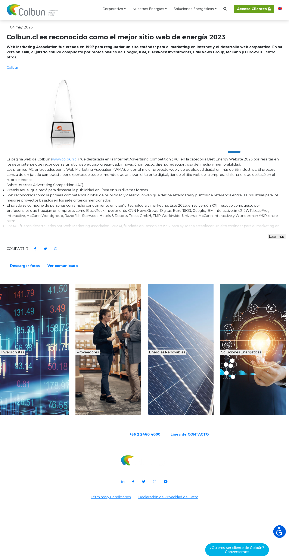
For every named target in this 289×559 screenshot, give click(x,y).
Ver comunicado (205, 312)
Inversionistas (29, 414)
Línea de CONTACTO (206, 495)
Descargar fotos (166, 312)
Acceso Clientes (254, 9)
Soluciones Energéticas (194, 9)
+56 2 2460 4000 (161, 495)
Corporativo (112, 9)
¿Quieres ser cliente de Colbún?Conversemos (237, 550)
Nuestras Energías (148, 9)
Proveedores (102, 414)
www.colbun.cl (104, 191)
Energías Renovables (185, 419)
